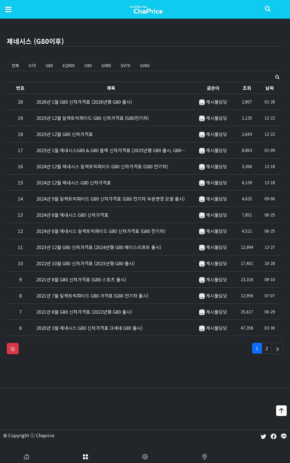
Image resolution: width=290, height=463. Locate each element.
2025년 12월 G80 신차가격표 (64, 134)
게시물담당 (216, 101)
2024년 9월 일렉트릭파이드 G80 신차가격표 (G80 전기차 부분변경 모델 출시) (110, 198)
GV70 (125, 65)
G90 (88, 65)
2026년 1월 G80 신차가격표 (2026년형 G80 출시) (84, 101)
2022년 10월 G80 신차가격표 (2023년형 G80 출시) (85, 263)
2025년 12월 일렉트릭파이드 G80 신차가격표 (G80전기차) (92, 117)
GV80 (106, 65)
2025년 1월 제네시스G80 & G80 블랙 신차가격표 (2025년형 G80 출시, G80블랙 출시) (118, 150)
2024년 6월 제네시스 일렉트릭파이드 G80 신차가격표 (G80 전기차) (100, 231)
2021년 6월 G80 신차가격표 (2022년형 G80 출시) (84, 311)
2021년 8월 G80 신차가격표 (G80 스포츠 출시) (81, 279)
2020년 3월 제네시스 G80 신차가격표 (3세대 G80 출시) (89, 327)
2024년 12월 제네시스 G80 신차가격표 (73, 182)
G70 (32, 65)
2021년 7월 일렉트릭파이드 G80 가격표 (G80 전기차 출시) (92, 295)
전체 (15, 65)
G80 (49, 65)
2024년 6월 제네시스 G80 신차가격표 (72, 214)
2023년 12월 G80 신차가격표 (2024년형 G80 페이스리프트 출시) (98, 247)
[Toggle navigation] (8, 9)
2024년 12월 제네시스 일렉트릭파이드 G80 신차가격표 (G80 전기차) (102, 166)
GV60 (145, 65)
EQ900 (69, 65)
